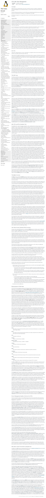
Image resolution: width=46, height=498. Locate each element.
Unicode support (3, 147)
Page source (41, 496)
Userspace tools (3, 153)
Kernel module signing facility (5, 121)
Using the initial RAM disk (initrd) (5, 102)
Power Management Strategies (5, 129)
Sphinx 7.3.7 (33, 496)
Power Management (4, 128)
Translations (2, 161)
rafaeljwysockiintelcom (25, 4)
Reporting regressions (4, 52)
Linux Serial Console (4, 139)
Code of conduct (3, 22)
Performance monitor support (5, 66)
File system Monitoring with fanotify (6, 95)
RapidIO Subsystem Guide (4, 132)
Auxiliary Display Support (4, 74)
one (21, 230)
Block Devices (3, 79)
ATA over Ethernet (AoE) (4, 73)
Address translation (3, 136)
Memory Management (4, 120)
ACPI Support (3, 72)
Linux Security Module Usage (5, 116)
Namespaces (2, 124)
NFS (1, 96)
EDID (2, 92)
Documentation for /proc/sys (5, 47)
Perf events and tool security (5, 127)
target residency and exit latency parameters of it (32, 292)
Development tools (3, 32)
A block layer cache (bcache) (5, 75)
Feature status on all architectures (5, 49)
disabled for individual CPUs (36, 448)
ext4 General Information (4, 94)
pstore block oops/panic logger (5, 67)
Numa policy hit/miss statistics (5, 125)
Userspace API (3, 154)
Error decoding (3, 135)
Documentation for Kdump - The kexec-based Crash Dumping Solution (5, 64)
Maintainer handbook (4, 23)
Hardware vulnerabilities (4, 50)
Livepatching (2, 38)
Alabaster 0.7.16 (38, 496)
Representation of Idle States (39, 487)
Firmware (2, 155)
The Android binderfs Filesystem (5, 76)
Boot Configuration (3, 80)
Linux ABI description (4, 48)
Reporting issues (3, 51)
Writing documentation (4, 31)
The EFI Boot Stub (3, 93)
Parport (2, 126)
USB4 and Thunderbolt (4, 145)
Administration (3, 40)
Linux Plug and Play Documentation (6, 131)
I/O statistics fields (3, 103)
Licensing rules (3, 30)
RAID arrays (3, 117)
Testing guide (3, 33)
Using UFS (2, 146)
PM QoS (27, 213)
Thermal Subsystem (3, 144)
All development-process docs (5, 24)
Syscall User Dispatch (4, 141)
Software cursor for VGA (4, 148)
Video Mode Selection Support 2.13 (5, 140)
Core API (2, 25)
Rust (1, 39)
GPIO (2, 97)
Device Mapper (3, 91)
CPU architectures (3, 158)
